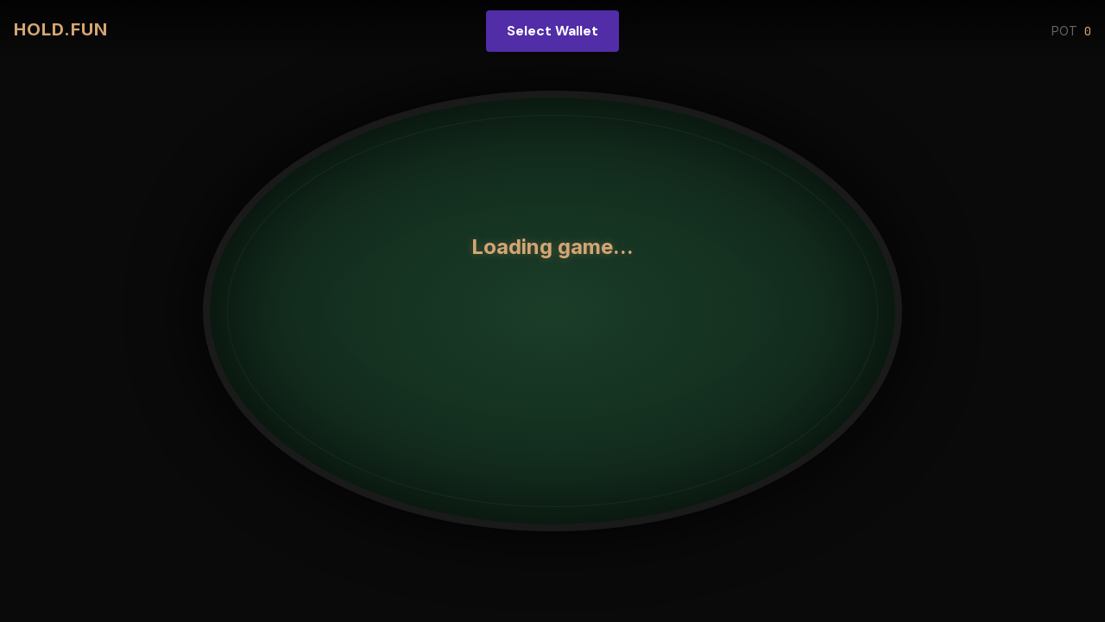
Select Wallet (552, 31)
